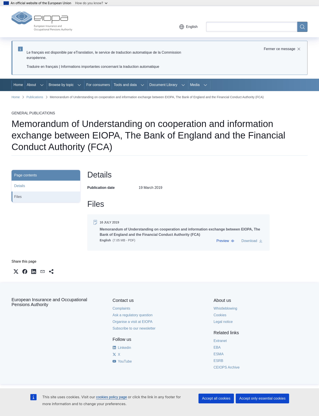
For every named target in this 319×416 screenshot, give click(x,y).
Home (18, 85)
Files (18, 197)
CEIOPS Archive (226, 367)
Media (195, 85)
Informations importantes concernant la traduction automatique (110, 66)
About (31, 85)
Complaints (121, 308)
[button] (225, 240)
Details (19, 186)
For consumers (98, 85)
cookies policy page (111, 397)
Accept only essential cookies (262, 398)
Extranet (220, 341)
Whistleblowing (225, 308)
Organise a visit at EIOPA (132, 322)
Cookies (220, 315)
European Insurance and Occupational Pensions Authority (49, 302)
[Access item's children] (42, 85)
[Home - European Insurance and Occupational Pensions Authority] (42, 22)
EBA (217, 347)
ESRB (218, 361)
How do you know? (91, 3)
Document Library (163, 85)
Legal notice (223, 322)
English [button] (188, 26)
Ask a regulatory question (133, 315)
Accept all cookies (216, 398)
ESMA (219, 354)
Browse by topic (61, 85)
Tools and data (125, 85)
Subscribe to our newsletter (134, 328)
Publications (34, 97)
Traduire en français (42, 66)
